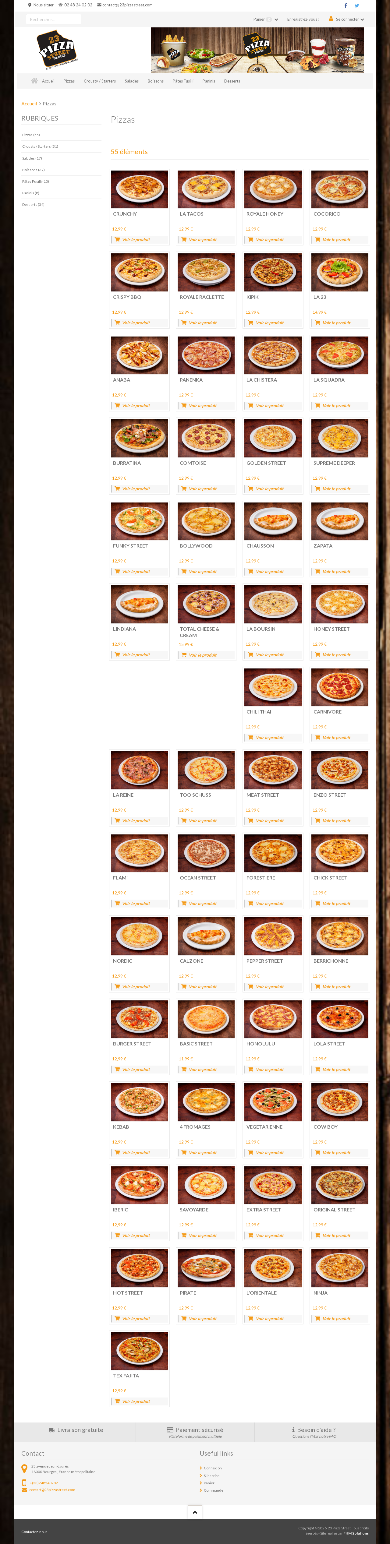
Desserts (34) (33, 204)
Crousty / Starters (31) (40, 146)
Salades (132, 81)
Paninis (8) (30, 193)
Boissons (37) (33, 169)
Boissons (156, 81)
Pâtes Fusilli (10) (35, 181)
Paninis (209, 81)
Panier (263, 19)
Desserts (232, 81)
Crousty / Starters (100, 81)
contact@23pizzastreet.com (127, 4)
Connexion (213, 1468)
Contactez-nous (34, 1531)
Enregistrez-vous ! (303, 19)
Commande (213, 1490)
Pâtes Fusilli (183, 81)
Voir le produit (136, 239)
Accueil (48, 81)
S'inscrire (211, 1475)
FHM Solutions (356, 1533)
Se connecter (347, 19)
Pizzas (69, 81)
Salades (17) (32, 158)
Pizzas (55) (31, 134)
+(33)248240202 (44, 1483)
